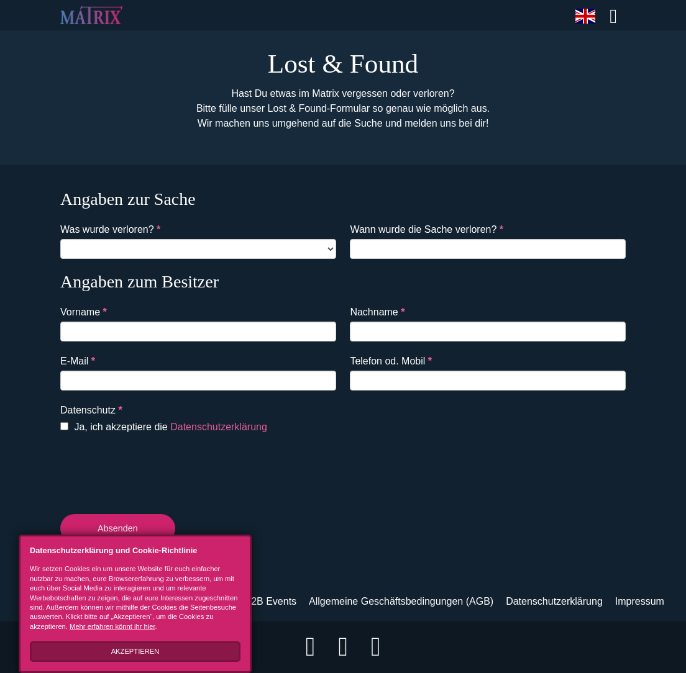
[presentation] (154, 471)
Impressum (639, 601)
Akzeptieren (135, 651)
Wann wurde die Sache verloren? (426, 229)
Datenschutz (91, 410)
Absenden (118, 528)
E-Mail (77, 361)
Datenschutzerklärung (218, 427)
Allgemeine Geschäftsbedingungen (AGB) (401, 601)
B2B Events (270, 601)
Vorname (83, 312)
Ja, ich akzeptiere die (163, 427)
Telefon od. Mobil (391, 361)
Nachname (377, 312)
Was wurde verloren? (110, 229)
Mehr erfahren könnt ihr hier (112, 626)
